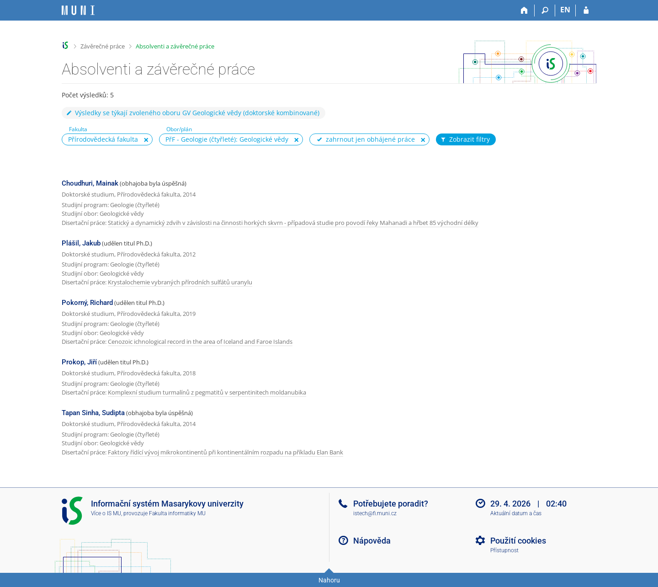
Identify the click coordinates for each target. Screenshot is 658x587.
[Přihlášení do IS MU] (586, 10)
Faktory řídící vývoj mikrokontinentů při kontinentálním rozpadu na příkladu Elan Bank (225, 452)
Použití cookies (518, 540)
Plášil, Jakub (81, 243)
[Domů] (524, 10)
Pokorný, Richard (87, 303)
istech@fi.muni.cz (375, 513)
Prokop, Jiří (79, 362)
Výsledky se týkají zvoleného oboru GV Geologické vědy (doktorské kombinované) (192, 112)
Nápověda (372, 540)
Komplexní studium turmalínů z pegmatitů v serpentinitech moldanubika (207, 392)
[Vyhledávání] (545, 10)
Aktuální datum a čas (515, 513)
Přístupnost (504, 550)
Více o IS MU (106, 513)
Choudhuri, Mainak (90, 183)
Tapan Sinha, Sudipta (93, 413)
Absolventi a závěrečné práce (175, 46)
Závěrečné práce (102, 46)
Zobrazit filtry (465, 139)
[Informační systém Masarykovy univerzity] (78, 10)
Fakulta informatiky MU (177, 513)
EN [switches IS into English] (565, 10)
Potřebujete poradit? (390, 503)
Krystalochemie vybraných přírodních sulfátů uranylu (180, 282)
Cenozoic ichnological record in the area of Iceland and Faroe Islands (200, 341)
